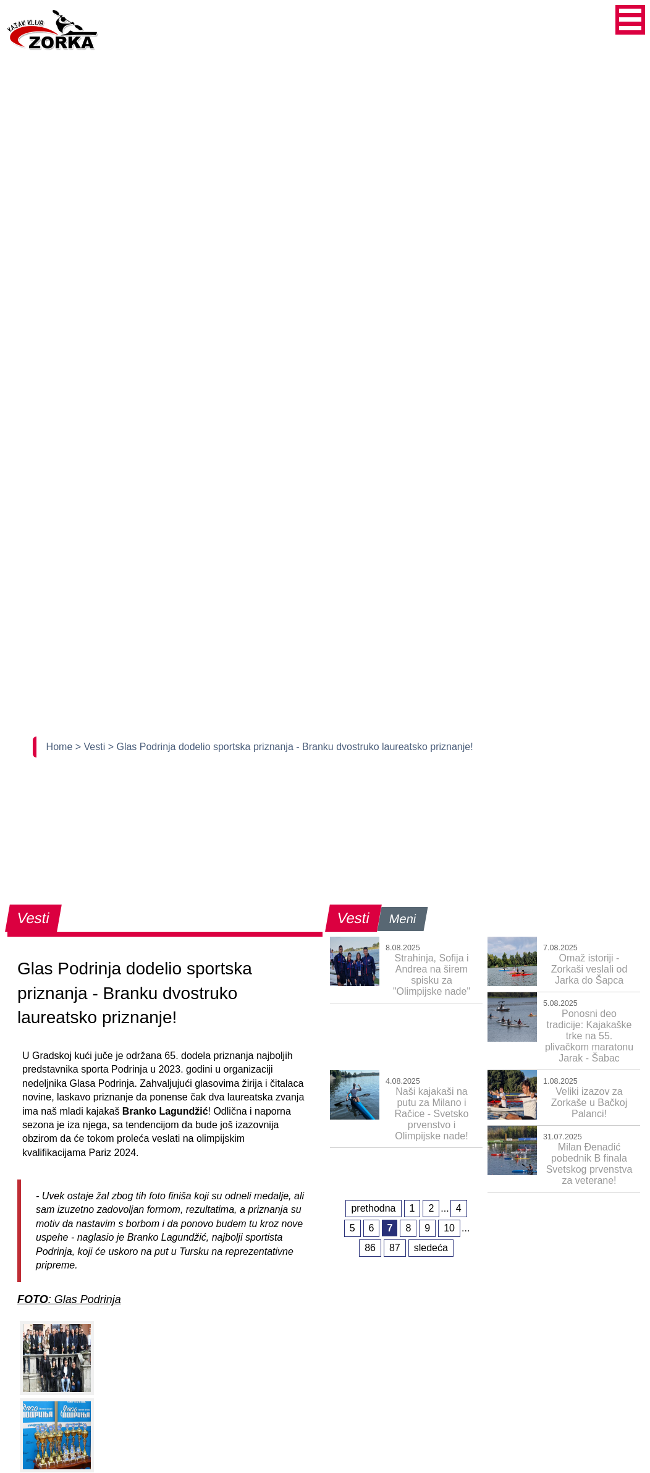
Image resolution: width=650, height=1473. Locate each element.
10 (449, 1228)
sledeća (431, 1248)
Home (60, 746)
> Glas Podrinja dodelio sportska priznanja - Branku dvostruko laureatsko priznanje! (290, 746)
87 (394, 1248)
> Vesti (91, 746)
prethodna (373, 1208)
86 (370, 1248)
